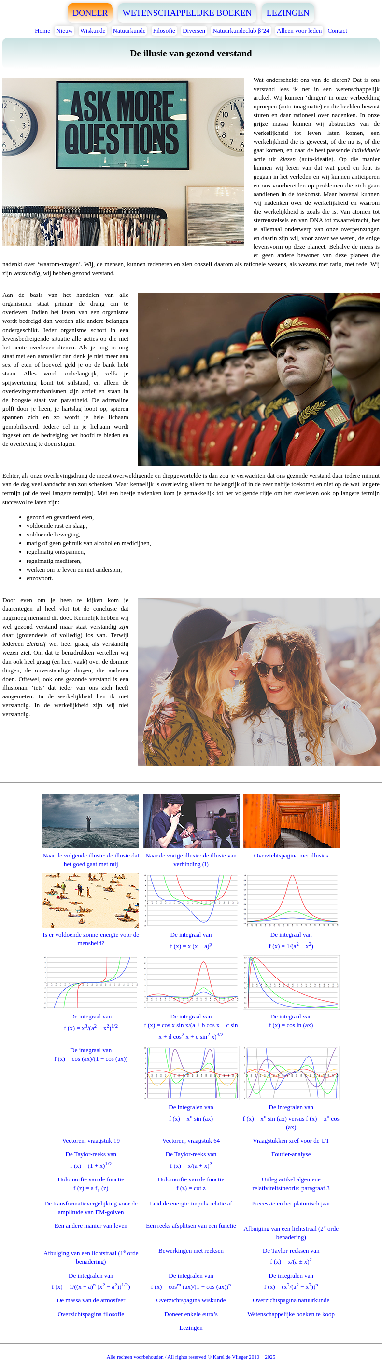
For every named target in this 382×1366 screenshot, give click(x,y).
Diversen (194, 30)
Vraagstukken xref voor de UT (291, 1140)
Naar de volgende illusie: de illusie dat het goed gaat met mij (90, 855)
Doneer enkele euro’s (190, 1314)
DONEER (90, 13)
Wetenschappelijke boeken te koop (291, 1314)
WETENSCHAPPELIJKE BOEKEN (187, 13)
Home (42, 30)
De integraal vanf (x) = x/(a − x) (90, 1017)
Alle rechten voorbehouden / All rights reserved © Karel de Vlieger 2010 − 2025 (191, 1357)
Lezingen (190, 1327)
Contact (337, 30)
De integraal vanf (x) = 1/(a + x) (291, 936)
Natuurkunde (129, 30)
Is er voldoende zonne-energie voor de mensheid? (90, 934)
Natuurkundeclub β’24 (240, 30)
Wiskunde (92, 30)
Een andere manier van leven (91, 1225)
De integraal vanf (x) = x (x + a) (191, 936)
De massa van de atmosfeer (91, 1300)
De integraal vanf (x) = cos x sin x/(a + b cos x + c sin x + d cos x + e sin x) (191, 1022)
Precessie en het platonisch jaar (291, 1203)
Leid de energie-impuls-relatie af (191, 1203)
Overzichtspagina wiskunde (191, 1300)
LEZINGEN (288, 13)
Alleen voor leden (299, 30)
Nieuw (64, 30)
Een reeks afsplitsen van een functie (191, 1225)
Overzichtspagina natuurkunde (291, 1300)
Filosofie (164, 30)
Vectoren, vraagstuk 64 (191, 1140)
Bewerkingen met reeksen (191, 1250)
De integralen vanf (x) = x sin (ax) (191, 1108)
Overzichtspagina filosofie (90, 1314)
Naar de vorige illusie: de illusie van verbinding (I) (191, 855)
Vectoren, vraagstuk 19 (91, 1140)
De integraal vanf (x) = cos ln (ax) (291, 1016)
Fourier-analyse (291, 1154)
